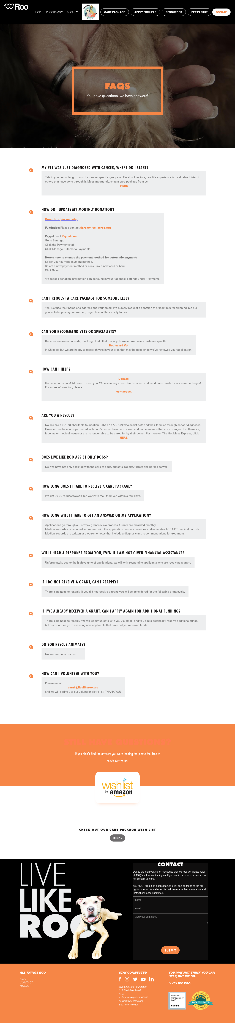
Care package (114, 12)
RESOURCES (174, 12)
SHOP (37, 12)
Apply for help (145, 12)
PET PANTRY (199, 12)
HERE (124, 185)
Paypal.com (70, 236)
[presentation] (160, 936)
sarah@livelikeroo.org (83, 687)
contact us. (124, 391)
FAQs (23, 978)
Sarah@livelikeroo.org (95, 227)
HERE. (124, 437)
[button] (56, 12)
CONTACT (26, 982)
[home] (16, 7)
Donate (221, 12)
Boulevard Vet (118, 345)
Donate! (123, 378)
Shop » (117, 838)
